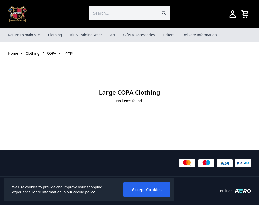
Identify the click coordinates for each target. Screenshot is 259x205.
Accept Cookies (147, 189)
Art (112, 34)
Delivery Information (199, 34)
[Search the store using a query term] (123, 13)
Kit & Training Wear (86, 34)
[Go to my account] (233, 14)
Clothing (55, 34)
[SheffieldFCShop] (17, 14)
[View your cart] (246, 14)
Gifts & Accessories (139, 34)
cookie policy (84, 192)
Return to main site (24, 34)
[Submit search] (164, 13)
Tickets (168, 34)
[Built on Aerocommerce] (243, 191)
